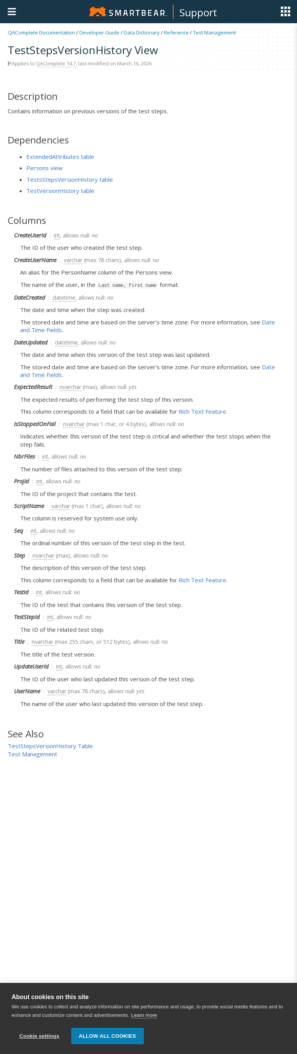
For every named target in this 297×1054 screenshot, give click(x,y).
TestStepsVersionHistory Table (50, 746)
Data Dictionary (142, 32)
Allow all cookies (107, 1036)
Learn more (144, 1015)
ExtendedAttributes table (60, 156)
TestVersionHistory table (60, 190)
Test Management (214, 32)
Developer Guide (99, 32)
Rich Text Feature (202, 411)
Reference (176, 32)
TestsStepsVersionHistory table (69, 179)
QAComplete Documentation (41, 32)
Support (198, 12)
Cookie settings (39, 1036)
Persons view (44, 168)
